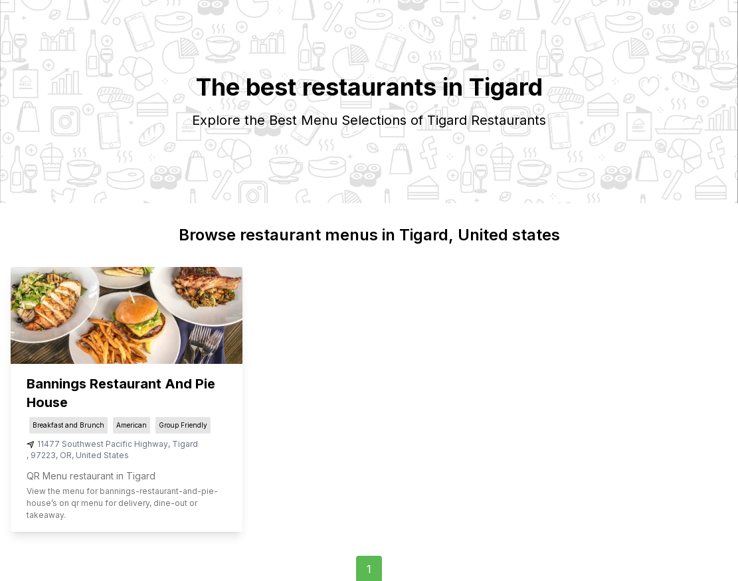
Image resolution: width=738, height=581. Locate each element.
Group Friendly (183, 425)
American (131, 425)
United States (102, 455)
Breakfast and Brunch (68, 425)
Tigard (185, 444)
